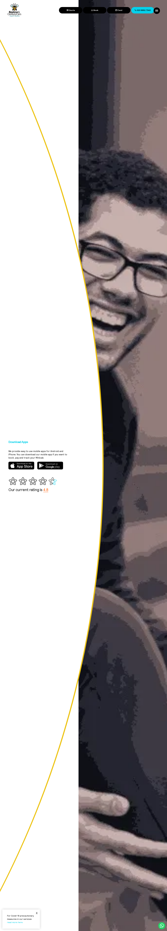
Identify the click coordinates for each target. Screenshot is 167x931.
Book (94, 10)
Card (118, 10)
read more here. (15, 922)
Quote (71, 10)
